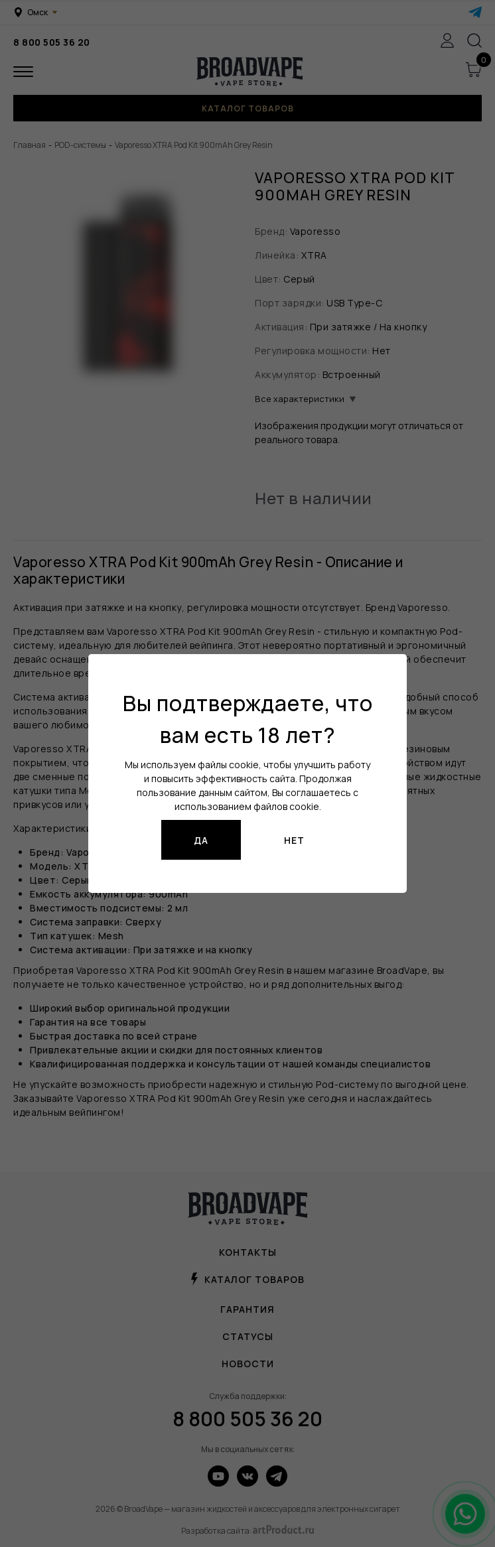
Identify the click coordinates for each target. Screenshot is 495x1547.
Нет (294, 840)
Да (201, 840)
